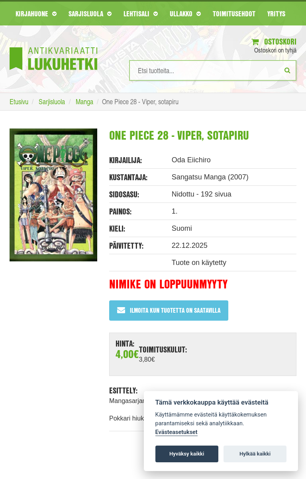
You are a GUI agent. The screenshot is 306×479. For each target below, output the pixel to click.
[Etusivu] (53, 46)
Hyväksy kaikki (186, 454)
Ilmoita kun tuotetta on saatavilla (168, 310)
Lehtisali (141, 13)
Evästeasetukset (176, 432)
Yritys (276, 13)
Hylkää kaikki (255, 454)
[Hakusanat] (212, 70)
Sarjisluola (90, 13)
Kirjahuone (36, 13)
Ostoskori (273, 41)
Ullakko (185, 13)
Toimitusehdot (234, 13)
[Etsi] (287, 70)
